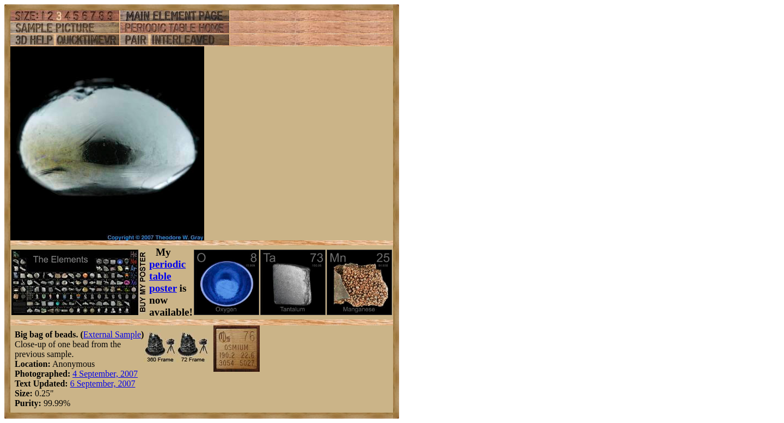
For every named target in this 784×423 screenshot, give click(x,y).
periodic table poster (167, 276)
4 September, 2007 (105, 373)
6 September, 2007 (103, 383)
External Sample (112, 334)
